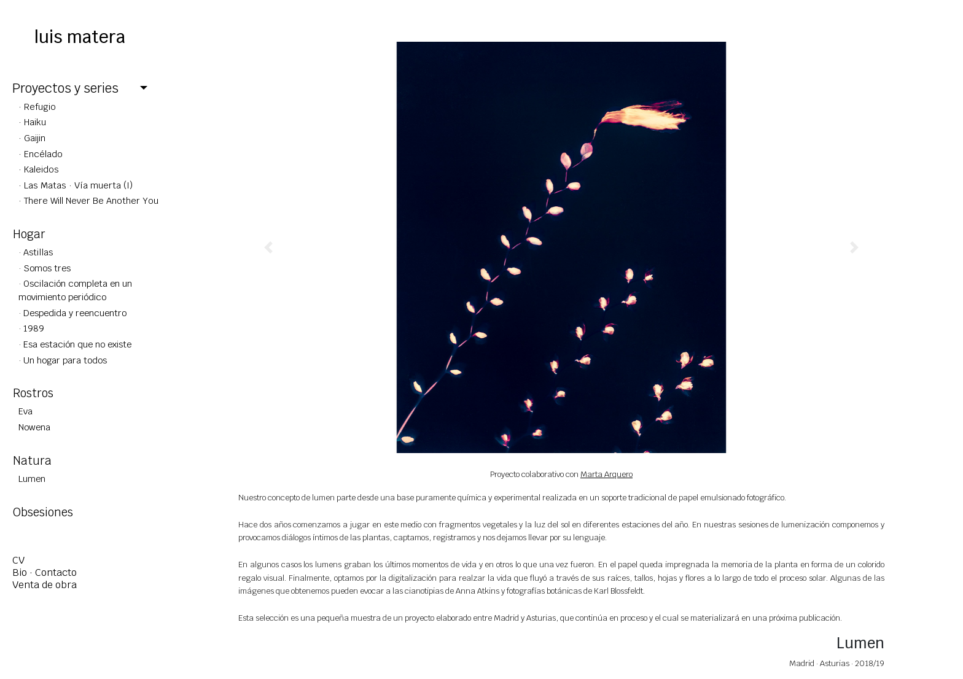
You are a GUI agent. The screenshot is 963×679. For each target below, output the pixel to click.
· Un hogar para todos (62, 360)
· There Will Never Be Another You (88, 200)
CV (18, 560)
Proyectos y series (65, 88)
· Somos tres (44, 268)
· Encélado (40, 154)
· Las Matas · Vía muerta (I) (75, 185)
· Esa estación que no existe (74, 344)
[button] (268, 247)
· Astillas (35, 252)
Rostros (33, 393)
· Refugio (37, 106)
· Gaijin (31, 138)
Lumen (31, 478)
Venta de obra (44, 584)
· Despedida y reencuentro (72, 313)
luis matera (79, 37)
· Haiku (32, 122)
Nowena (34, 427)
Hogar (29, 234)
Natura (32, 460)
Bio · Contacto (44, 572)
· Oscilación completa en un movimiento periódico (75, 290)
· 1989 (31, 328)
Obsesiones (43, 512)
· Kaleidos (38, 169)
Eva (25, 411)
